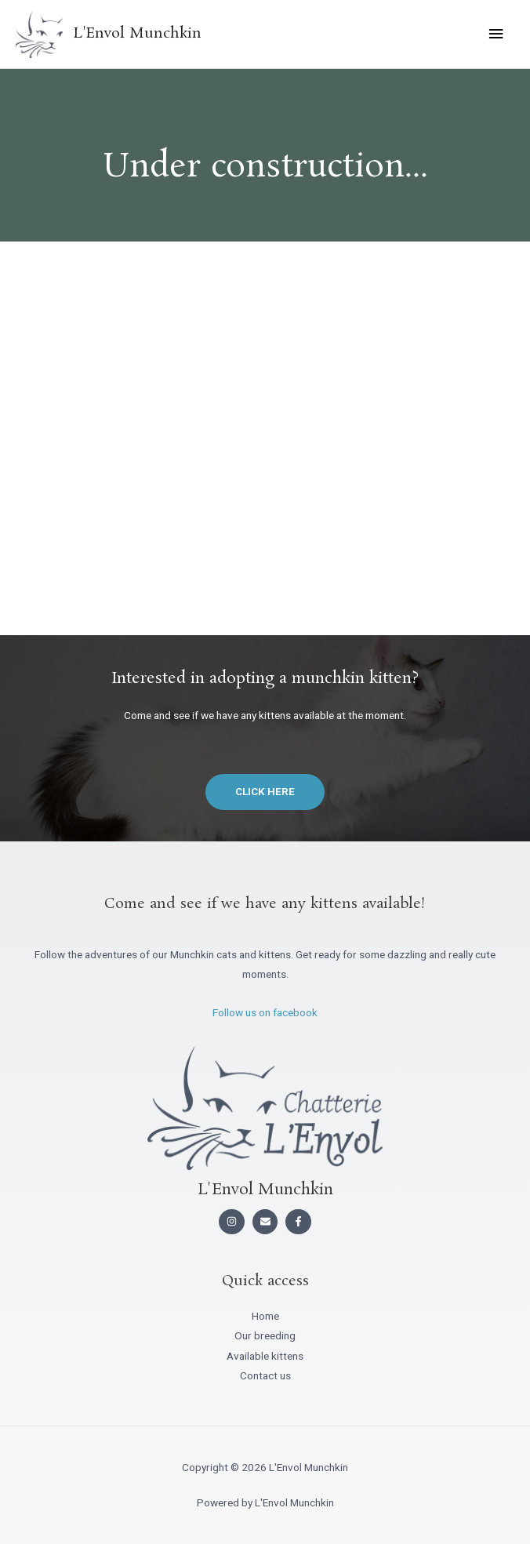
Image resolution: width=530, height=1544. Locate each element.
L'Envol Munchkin (137, 34)
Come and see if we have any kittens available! (265, 904)
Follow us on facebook (265, 1012)
